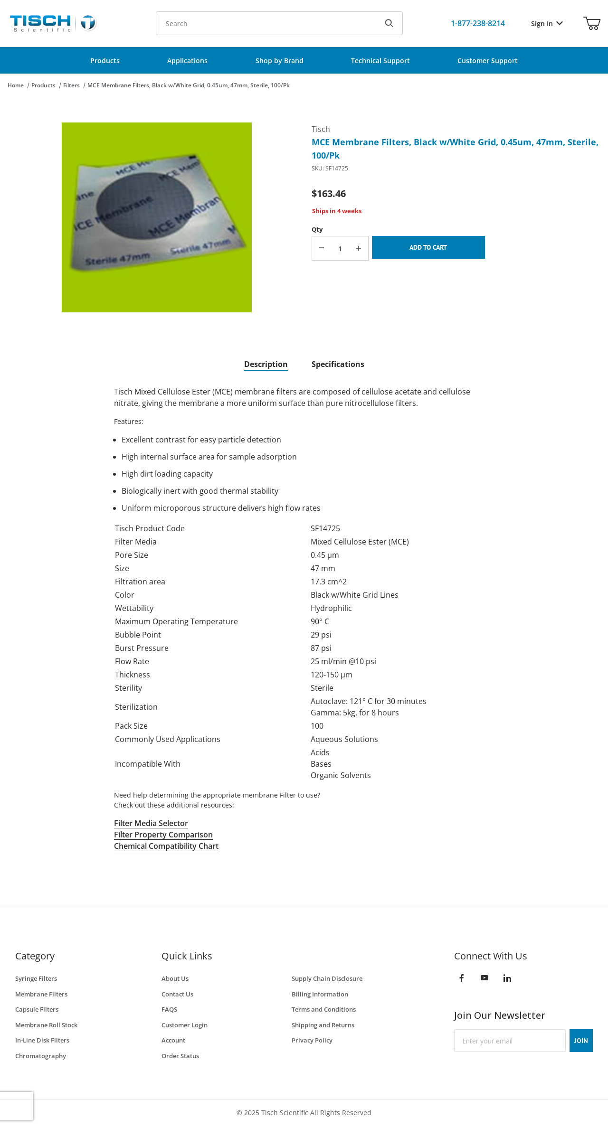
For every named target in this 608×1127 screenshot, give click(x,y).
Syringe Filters (36, 978)
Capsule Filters (36, 1009)
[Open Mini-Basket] (591, 23)
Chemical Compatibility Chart (166, 846)
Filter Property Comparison (163, 834)
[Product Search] (266, 23)
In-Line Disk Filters (42, 1040)
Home (16, 85)
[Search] (389, 23)
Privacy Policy (312, 1040)
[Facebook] (461, 978)
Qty (317, 229)
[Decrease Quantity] (321, 248)
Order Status (180, 1056)
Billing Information (320, 994)
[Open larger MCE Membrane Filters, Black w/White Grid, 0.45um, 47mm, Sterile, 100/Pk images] (156, 217)
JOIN (581, 1040)
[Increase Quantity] (358, 248)
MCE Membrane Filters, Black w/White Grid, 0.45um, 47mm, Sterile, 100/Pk (188, 85)
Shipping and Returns (323, 1025)
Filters (71, 85)
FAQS (169, 1009)
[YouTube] (484, 978)
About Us (175, 978)
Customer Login (185, 1025)
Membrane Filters (41, 994)
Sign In (547, 23)
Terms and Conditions (324, 1009)
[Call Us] (478, 23)
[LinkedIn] (507, 978)
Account (173, 1040)
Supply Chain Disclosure (327, 978)
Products (43, 85)
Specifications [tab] (338, 364)
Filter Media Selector (151, 823)
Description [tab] (266, 364)
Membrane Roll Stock (46, 1025)
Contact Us (177, 994)
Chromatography (40, 1056)
